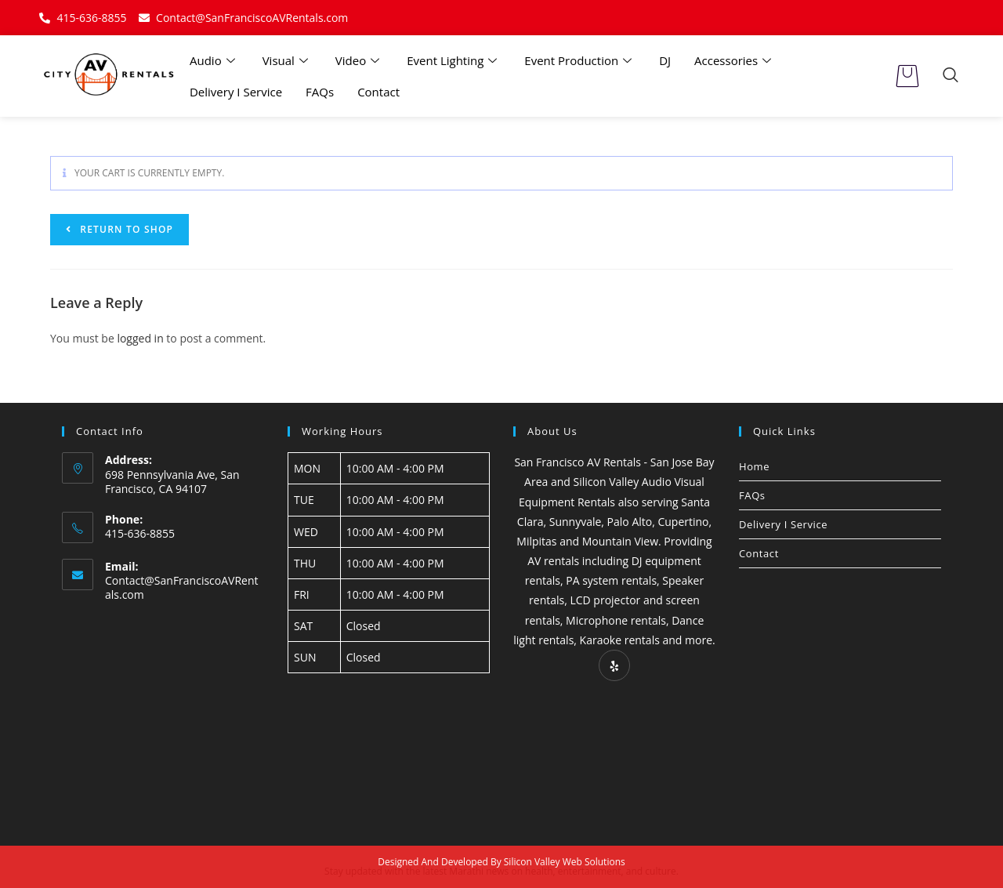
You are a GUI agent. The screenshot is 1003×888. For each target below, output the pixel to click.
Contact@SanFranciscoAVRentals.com (182, 587)
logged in (140, 338)
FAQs (320, 92)
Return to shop (125, 229)
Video (359, 60)
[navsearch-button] (950, 76)
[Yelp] (614, 665)
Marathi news (479, 871)
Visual (287, 60)
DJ (665, 60)
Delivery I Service (236, 92)
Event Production (579, 60)
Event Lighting (454, 60)
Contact (378, 92)
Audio (214, 60)
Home (754, 466)
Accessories (734, 60)
